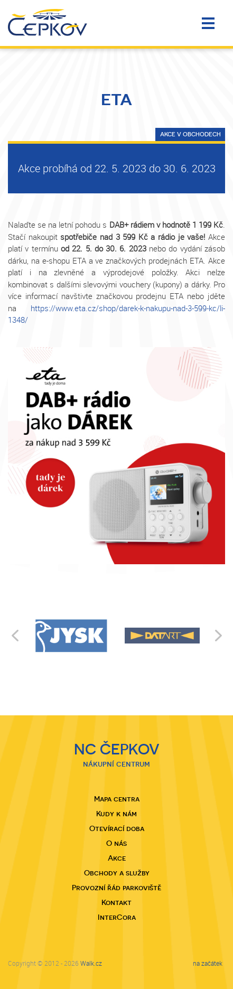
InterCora (117, 917)
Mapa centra (116, 799)
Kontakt (116, 902)
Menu (208, 23)
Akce (117, 858)
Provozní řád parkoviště (116, 887)
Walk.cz (91, 963)
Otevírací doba (116, 828)
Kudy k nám (116, 813)
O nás (116, 843)
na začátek (207, 963)
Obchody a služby (117, 873)
